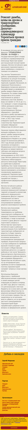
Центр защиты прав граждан (10, 402)
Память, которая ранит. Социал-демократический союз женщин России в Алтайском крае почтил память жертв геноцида (13, 319)
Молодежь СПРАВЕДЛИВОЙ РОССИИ (10, 404)
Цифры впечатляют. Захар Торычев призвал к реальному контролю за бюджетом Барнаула (13, 325)
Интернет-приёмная (8, 365)
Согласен (14, 427)
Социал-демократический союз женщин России (11, 408)
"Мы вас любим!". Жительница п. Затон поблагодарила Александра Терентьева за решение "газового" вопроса (13, 332)
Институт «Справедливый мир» (11, 400)
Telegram (4, 367)
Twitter (4, 370)
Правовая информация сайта (10, 423)
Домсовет (5, 410)
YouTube (4, 390)
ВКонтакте (5, 372)
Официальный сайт (7, 363)
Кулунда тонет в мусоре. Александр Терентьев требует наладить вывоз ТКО (14, 338)
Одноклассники (6, 374)
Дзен (3, 369)
